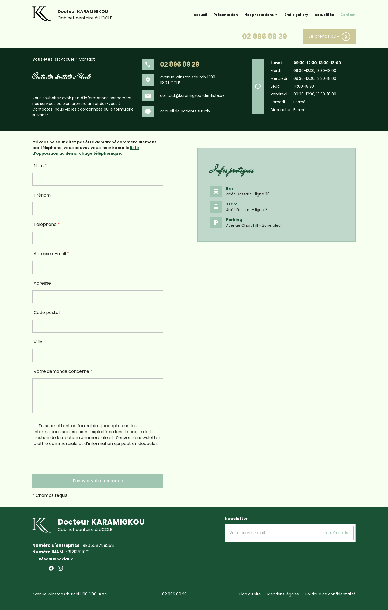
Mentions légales (283, 594)
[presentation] (73, 463)
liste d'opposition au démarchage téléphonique (85, 150)
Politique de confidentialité (330, 594)
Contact (348, 14)
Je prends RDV (329, 36)
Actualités (324, 14)
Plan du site (250, 594)
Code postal (47, 312)
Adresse (42, 283)
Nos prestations (259, 14)
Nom (40, 166)
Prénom (42, 195)
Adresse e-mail (51, 254)
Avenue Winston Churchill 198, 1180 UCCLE (70, 594)
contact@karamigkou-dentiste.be (192, 95)
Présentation (226, 14)
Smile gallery (296, 14)
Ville (38, 342)
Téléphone (47, 224)
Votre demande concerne (63, 371)
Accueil (200, 14)
